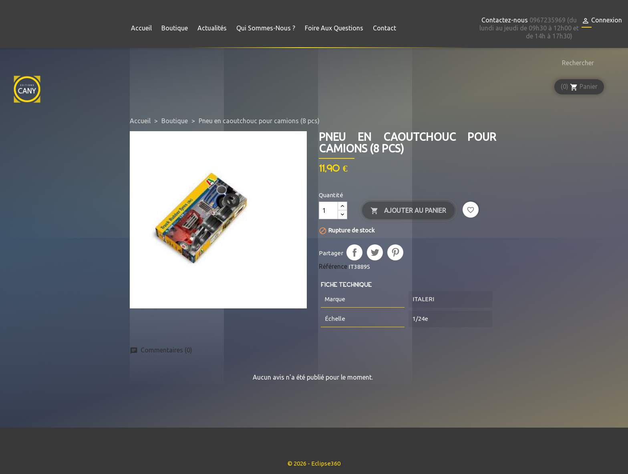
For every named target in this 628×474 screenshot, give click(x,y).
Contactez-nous (504, 20)
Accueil (141, 28)
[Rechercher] (576, 63)
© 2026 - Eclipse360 (314, 463)
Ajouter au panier (408, 211)
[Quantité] (328, 210)
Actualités (212, 28)
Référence (333, 266)
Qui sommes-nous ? (265, 28)
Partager (354, 252)
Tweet (375, 252)
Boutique (174, 28)
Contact (384, 28)
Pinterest (395, 252)
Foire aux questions (334, 28)
